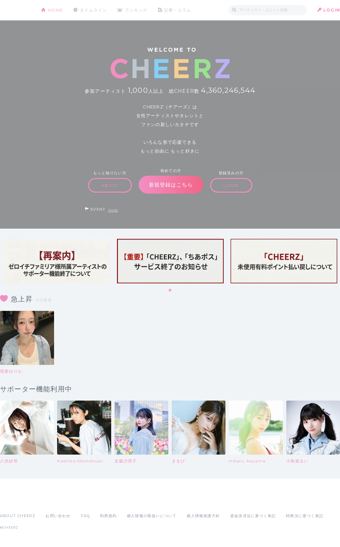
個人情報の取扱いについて (151, 515)
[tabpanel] (56, 261)
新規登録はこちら (171, 184)
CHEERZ (15, 10)
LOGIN (331, 10)
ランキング (136, 10)
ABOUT (110, 185)
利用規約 (108, 515)
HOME (55, 10)
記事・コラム (177, 10)
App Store (15, 501)
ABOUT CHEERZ (17, 515)
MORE (113, 210)
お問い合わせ (58, 515)
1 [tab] (170, 290)
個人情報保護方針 (203, 515)
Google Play (52, 501)
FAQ (85, 515)
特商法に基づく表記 (304, 515)
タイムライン (93, 10)
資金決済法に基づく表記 (253, 515)
